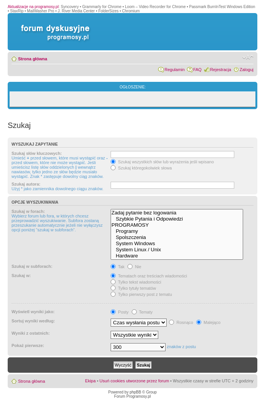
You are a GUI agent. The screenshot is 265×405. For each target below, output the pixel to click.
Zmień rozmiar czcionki (247, 57)
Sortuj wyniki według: (33, 321)
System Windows (176, 244)
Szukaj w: (21, 275)
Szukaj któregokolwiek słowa (141, 168)
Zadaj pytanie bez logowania (176, 213)
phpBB (135, 392)
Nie (134, 266)
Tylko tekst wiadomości (136, 282)
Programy (176, 231)
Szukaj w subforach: (32, 266)
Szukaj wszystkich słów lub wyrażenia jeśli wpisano (162, 161)
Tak (117, 266)
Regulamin (174, 69)
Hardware (176, 256)
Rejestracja (220, 69)
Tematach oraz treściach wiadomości (149, 276)
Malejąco (208, 322)
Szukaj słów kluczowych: (37, 153)
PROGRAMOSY (176, 225)
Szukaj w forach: (28, 211)
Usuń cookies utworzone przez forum (134, 380)
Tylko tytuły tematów (133, 288)
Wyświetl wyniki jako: (33, 311)
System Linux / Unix (176, 250)
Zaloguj (246, 69)
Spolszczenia (176, 237)
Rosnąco (181, 322)
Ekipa (90, 380)
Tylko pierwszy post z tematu (141, 294)
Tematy (142, 312)
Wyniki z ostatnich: (31, 333)
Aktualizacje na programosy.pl (33, 7)
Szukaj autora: (26, 184)
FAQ (197, 69)
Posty (120, 312)
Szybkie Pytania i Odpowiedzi (176, 219)
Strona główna (32, 58)
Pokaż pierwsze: (28, 345)
